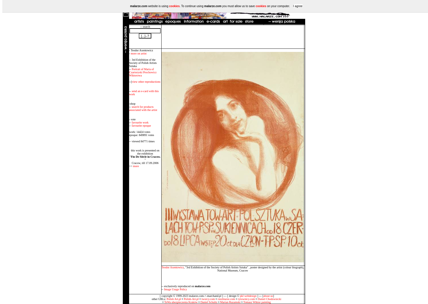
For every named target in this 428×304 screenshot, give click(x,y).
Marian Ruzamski (230, 302)
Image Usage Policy (175, 289)
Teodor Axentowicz (173, 267)
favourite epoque (141, 125)
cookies (174, 6)
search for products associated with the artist (143, 108)
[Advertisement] (232, 36)
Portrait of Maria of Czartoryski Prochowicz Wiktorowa (142, 72)
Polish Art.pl (174, 299)
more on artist (139, 53)
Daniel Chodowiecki (269, 299)
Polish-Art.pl (191, 299)
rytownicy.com (246, 299)
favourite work (140, 122)
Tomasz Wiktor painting (257, 302)
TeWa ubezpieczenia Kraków (181, 302)
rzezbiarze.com (226, 299)
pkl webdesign (248, 295)
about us (268, 295)
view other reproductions (146, 81)
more (136, 166)
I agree (297, 6)
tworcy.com (208, 299)
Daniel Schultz (208, 302)
